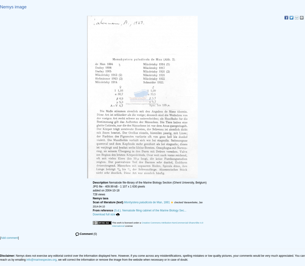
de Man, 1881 (147, 202)
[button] (172, 202)
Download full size (106, 214)
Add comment (9, 238)
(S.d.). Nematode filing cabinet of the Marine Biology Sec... (150, 210)
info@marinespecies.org (41, 259)
